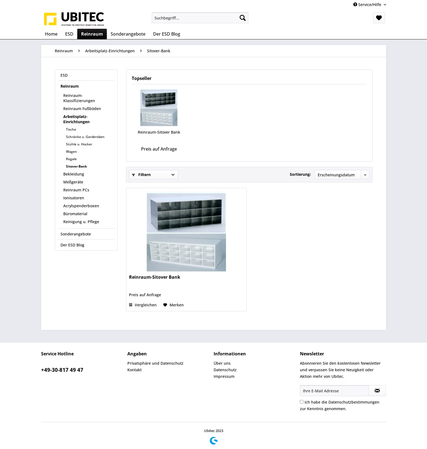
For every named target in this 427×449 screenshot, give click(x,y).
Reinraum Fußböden (82, 108)
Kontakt (134, 369)
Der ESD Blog (72, 244)
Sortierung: (300, 174)
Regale (71, 159)
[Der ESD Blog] (166, 34)
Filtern (141, 174)
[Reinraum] (92, 34)
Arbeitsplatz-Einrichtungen (76, 119)
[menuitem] (200, 17)
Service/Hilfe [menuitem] (367, 4)
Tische (71, 129)
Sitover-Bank (76, 166)
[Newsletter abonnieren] (377, 390)
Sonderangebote (76, 234)
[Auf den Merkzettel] (173, 305)
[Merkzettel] (379, 17)
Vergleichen (143, 304)
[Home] (51, 34)
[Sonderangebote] (128, 34)
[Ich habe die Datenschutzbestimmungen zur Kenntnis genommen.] (301, 402)
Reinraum (70, 86)
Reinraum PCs (76, 189)
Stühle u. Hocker (79, 144)
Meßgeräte (73, 182)
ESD (64, 75)
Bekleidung (73, 174)
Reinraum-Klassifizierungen (79, 98)
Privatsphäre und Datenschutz (155, 363)
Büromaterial (75, 213)
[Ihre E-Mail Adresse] (334, 390)
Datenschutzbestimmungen (353, 402)
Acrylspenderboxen (81, 205)
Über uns (222, 363)
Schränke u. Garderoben (85, 136)
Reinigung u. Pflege (81, 221)
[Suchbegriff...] (200, 17)
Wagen (71, 151)
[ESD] (69, 34)
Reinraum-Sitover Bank (159, 132)
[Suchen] (242, 17)
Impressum (224, 376)
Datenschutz (225, 369)
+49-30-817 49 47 (62, 369)
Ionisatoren (73, 197)
